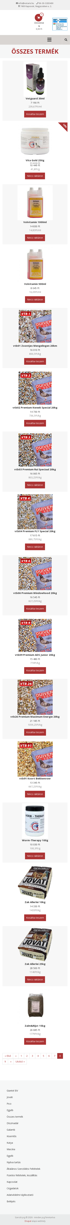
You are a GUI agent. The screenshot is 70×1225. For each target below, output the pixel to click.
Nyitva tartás (14, 1162)
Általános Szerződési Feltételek (23, 1168)
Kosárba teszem (35, 114)
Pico (9, 1103)
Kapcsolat (12, 1181)
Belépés (11, 1201)
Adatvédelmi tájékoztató (20, 1194)
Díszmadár (12, 1123)
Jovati (10, 1097)
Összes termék (15, 1116)
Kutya (10, 1142)
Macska (11, 1149)
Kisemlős (11, 1136)
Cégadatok (12, 1188)
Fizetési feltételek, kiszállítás (22, 1175)
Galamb (11, 1129)
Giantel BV (12, 1090)
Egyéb (10, 1110)
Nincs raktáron (35, 175)
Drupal (28, 1221)
